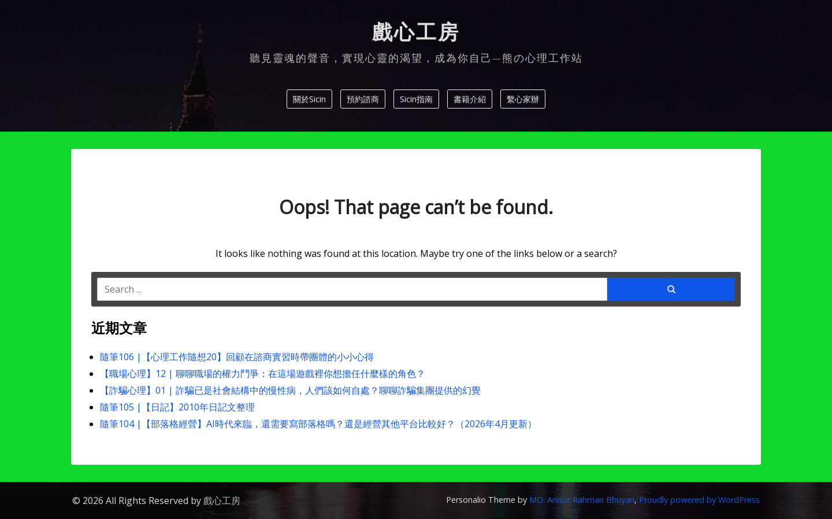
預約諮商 (363, 99)
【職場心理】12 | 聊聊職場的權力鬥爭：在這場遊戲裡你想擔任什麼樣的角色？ (262, 373)
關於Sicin (309, 99)
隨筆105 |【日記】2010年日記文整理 (177, 407)
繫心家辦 (523, 99)
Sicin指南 (416, 99)
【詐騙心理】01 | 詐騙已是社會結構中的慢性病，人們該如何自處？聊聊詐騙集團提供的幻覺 (290, 390)
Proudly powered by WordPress (699, 499)
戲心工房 (416, 32)
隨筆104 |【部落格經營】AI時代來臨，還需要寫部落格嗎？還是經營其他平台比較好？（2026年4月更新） (318, 423)
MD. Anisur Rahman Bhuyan (581, 499)
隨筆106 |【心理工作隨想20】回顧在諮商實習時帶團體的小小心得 (237, 356)
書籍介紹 (470, 99)
